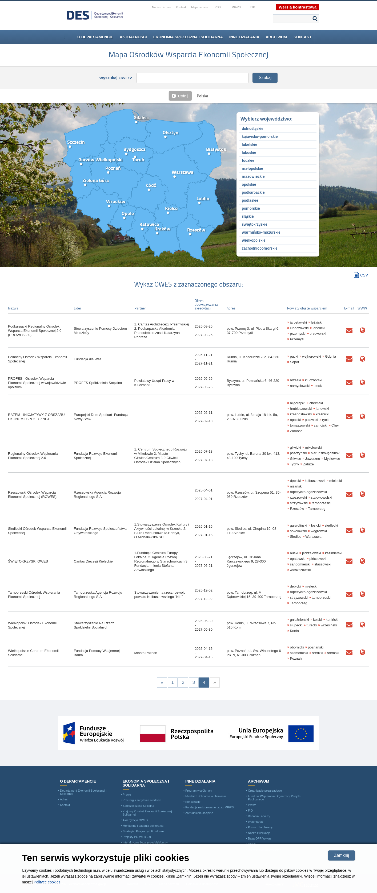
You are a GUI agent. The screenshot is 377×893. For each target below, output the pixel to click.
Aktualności (133, 37)
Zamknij (341, 855)
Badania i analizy (259, 816)
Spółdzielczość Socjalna (138, 805)
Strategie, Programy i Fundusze (143, 831)
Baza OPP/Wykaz (259, 838)
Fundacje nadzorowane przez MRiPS (209, 807)
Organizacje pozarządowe (265, 790)
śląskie (248, 216)
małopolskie (252, 168)
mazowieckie (253, 176)
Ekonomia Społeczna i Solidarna (188, 37)
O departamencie (95, 37)
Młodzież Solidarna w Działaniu (205, 796)
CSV (364, 275)
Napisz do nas (161, 7)
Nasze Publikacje (259, 832)
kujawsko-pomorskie (260, 136)
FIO (250, 810)
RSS (218, 7)
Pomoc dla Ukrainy (260, 827)
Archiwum (276, 37)
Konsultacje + (194, 801)
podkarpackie (253, 192)
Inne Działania (244, 37)
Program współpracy (198, 790)
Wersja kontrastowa (297, 7)
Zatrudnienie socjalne (199, 813)
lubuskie (249, 152)
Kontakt (302, 37)
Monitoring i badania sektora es (143, 825)
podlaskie (250, 200)
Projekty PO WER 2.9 (137, 836)
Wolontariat (255, 821)
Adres (64, 799)
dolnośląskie (252, 128)
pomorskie (251, 208)
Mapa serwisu (200, 7)
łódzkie (248, 160)
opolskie (249, 184)
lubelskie (249, 144)
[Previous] (162, 682)
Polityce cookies (47, 882)
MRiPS (236, 7)
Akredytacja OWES (135, 820)
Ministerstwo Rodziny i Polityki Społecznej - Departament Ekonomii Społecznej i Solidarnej (95, 15)
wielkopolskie (254, 240)
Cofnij (183, 96)
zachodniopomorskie (260, 248)
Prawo (127, 794)
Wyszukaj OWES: (115, 78)
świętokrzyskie (254, 224)
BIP (252, 7)
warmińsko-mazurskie (261, 232)
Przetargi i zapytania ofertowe (142, 800)
